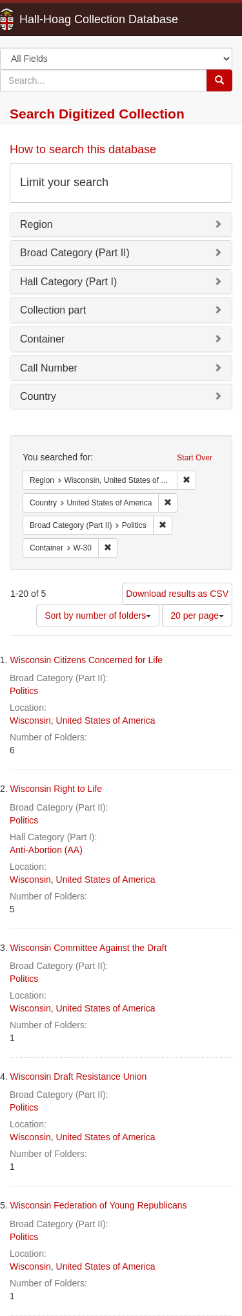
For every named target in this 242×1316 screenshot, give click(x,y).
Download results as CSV (177, 593)
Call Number (48, 367)
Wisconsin (30, 720)
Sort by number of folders (98, 615)
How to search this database (83, 149)
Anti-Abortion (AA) (46, 850)
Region (36, 224)
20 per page (197, 615)
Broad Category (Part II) (75, 252)
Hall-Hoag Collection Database (58, 19)
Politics (24, 691)
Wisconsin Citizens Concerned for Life (86, 660)
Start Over (194, 457)
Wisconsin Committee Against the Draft (88, 948)
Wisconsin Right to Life (56, 789)
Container (42, 339)
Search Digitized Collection (97, 113)
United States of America (106, 720)
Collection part (53, 310)
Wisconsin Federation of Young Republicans (98, 1205)
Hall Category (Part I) (68, 281)
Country (38, 396)
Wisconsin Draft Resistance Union (78, 1076)
